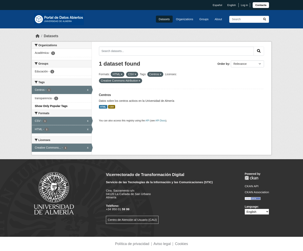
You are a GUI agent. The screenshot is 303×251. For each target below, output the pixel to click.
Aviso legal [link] (162, 244)
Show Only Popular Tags (51, 106)
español (217, 5)
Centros (105, 95)
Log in (244, 5)
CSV (112, 107)
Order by (223, 63)
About (218, 19)
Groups (203, 19)
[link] (261, 5)
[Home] (38, 36)
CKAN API (251, 186)
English (231, 5)
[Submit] (265, 19)
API (148, 120)
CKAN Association (257, 192)
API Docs (160, 120)
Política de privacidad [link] (132, 244)
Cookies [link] (181, 244)
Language (251, 206)
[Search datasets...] (249, 19)
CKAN (251, 178)
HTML (103, 107)
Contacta (260, 5)
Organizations (184, 19)
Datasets (164, 19)
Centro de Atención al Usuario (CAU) (132, 219)
